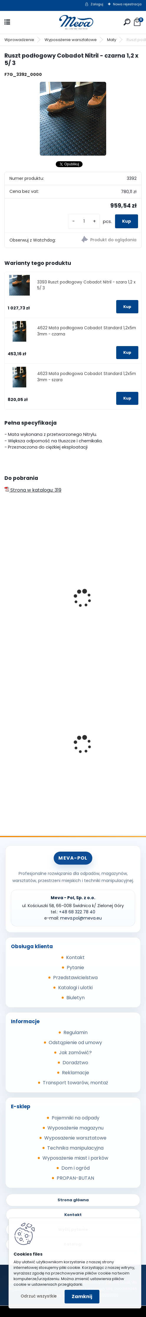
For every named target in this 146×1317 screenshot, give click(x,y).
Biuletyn (75, 997)
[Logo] (73, 22)
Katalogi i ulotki (75, 987)
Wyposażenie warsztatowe (71, 40)
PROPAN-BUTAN (75, 1178)
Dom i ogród (75, 1168)
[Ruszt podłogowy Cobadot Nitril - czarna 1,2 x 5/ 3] (73, 119)
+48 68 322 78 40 (77, 912)
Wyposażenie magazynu (75, 1127)
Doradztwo (75, 1062)
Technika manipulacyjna (75, 1148)
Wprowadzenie (19, 40)
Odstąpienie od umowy (75, 1042)
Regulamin (75, 1032)
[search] (127, 22)
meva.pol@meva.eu (81, 918)
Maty (111, 40)
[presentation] (7, 590)
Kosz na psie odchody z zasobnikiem (106, 744)
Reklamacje (75, 1072)
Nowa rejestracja (127, 4)
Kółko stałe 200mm (31, 742)
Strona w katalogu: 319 (32, 490)
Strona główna (73, 1200)
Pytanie (75, 967)
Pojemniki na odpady (75, 1117)
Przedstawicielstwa (75, 977)
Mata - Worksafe (28, 595)
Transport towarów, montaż (75, 1082)
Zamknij (82, 1296)
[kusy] (84, 221)
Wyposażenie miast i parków (75, 1158)
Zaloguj (97, 4)
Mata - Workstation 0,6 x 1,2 (108, 598)
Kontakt (75, 957)
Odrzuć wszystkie (39, 1296)
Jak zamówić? (75, 1052)
